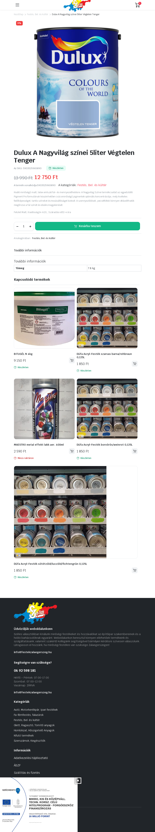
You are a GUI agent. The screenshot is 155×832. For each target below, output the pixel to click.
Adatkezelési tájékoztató (31, 758)
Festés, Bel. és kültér (37, 14)
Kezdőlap (18, 14)
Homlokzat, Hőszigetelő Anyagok (34, 730)
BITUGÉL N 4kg (23, 354)
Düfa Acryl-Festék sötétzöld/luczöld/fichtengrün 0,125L (50, 563)
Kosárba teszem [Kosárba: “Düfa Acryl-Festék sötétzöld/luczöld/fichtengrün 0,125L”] (134, 570)
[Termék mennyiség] (24, 226)
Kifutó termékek (24, 735)
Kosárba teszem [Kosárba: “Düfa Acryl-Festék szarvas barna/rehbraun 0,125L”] (134, 364)
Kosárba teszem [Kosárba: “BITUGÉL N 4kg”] (72, 360)
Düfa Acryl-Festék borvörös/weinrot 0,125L (104, 444)
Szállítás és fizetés (27, 773)
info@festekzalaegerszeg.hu (33, 652)
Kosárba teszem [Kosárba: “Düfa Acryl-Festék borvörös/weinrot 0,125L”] (134, 451)
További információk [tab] (28, 250)
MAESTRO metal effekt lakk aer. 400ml (39, 444)
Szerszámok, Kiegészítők (29, 740)
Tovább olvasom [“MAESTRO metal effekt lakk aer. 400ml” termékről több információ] (72, 451)
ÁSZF (17, 765)
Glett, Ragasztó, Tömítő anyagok (34, 725)
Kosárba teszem (90, 226)
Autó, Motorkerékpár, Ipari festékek (36, 709)
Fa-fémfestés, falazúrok (28, 715)
